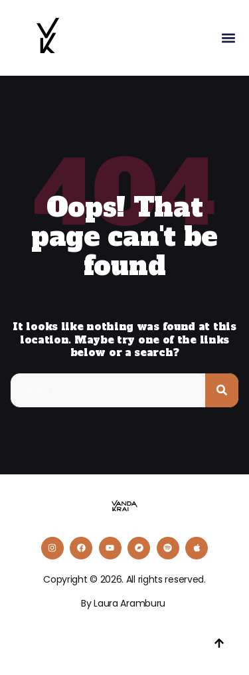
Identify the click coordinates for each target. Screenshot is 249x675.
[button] (228, 38)
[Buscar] (221, 390)
